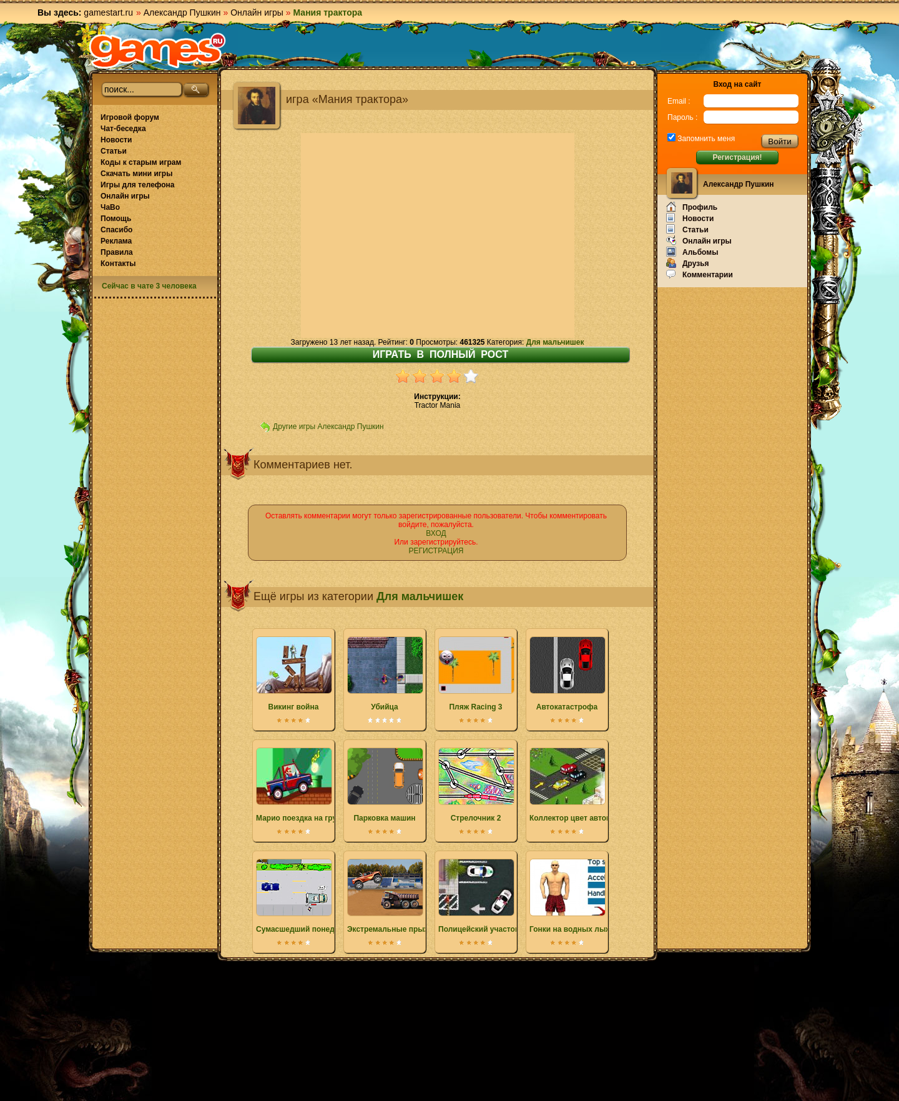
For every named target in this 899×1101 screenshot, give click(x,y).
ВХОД (436, 533)
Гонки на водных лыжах (574, 896)
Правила (117, 252)
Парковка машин (384, 785)
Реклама (116, 241)
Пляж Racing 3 (475, 673)
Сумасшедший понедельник (308, 896)
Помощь (116, 218)
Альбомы (692, 252)
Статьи (114, 151)
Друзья (687, 263)
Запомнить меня (705, 138)
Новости (116, 140)
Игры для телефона (137, 184)
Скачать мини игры (136, 173)
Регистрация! (737, 157)
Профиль (691, 207)
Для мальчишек (555, 342)
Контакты (118, 263)
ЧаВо (110, 207)
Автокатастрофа (566, 673)
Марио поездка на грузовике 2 (312, 785)
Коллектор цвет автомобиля (581, 785)
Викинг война (293, 673)
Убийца (384, 673)
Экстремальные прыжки (392, 896)
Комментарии (699, 274)
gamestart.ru (108, 12)
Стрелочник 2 (475, 785)
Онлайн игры (256, 12)
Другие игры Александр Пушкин (328, 426)
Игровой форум (130, 117)
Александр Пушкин (182, 12)
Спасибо (116, 229)
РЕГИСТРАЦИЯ (435, 550)
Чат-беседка (123, 128)
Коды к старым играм (141, 162)
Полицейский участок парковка (496, 896)
